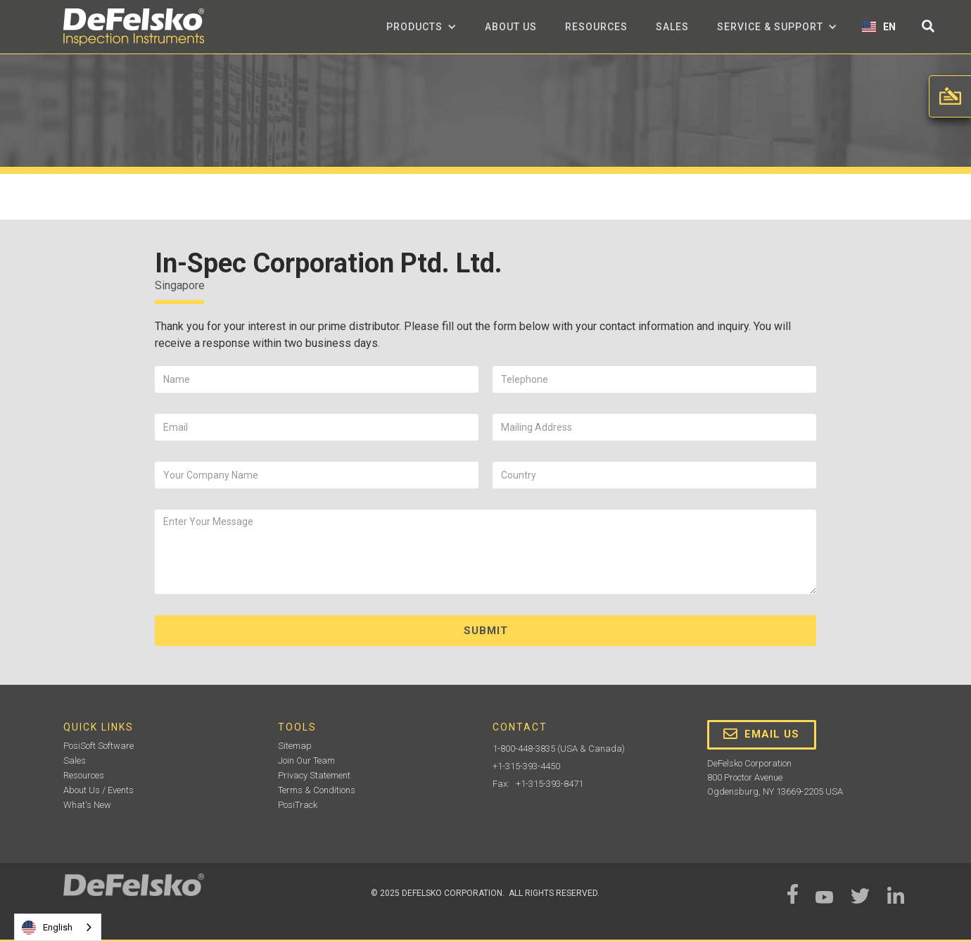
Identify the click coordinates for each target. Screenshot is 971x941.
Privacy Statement (314, 775)
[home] (133, 27)
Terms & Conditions (316, 790)
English (47, 927)
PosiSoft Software (98, 745)
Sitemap (295, 745)
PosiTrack (297, 805)
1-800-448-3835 (524, 748)
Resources (596, 26)
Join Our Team (306, 760)
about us (511, 26)
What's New (87, 805)
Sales (672, 26)
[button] (421, 27)
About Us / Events (98, 790)
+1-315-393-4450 (526, 766)
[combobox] (57, 927)
